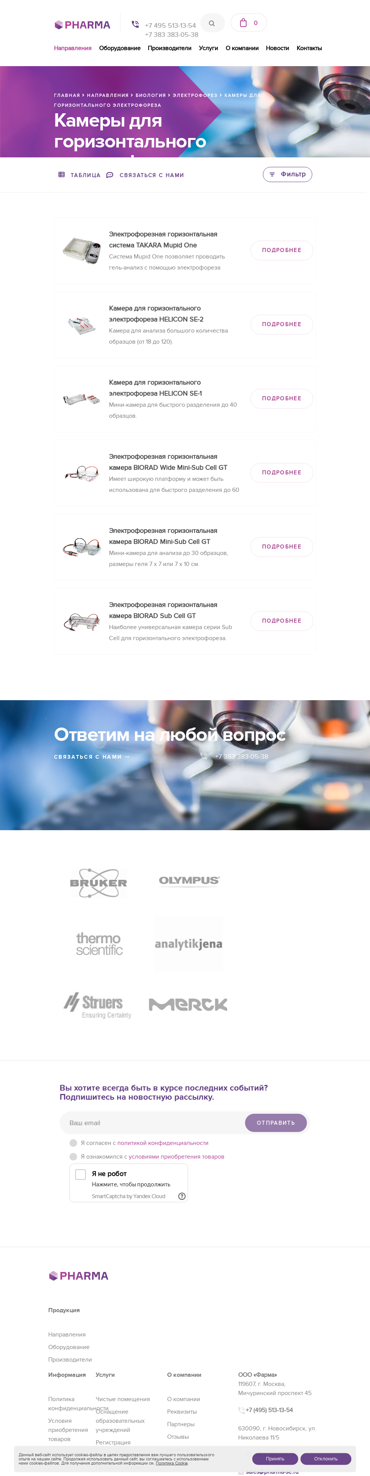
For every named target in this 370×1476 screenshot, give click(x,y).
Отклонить (326, 1459)
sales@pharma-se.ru (272, 1408)
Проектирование (119, 1404)
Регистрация (113, 1379)
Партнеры (180, 1361)
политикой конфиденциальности (163, 1079)
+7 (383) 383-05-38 (271, 1391)
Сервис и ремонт (119, 1391)
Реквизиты (182, 1348)
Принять (275, 1459)
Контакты (309, 48)
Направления (73, 48)
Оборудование (120, 48)
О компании (242, 48)
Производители (169, 48)
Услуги (208, 48)
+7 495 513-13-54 (170, 26)
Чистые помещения (123, 1336)
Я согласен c (145, 1079)
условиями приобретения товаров (177, 1093)
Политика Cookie (172, 1463)
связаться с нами (92, 757)
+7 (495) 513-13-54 (269, 1347)
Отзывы (178, 1373)
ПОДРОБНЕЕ (282, 250)
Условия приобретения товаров (68, 1366)
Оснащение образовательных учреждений (120, 1357)
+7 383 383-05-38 (171, 35)
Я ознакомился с (153, 1093)
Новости (277, 48)
